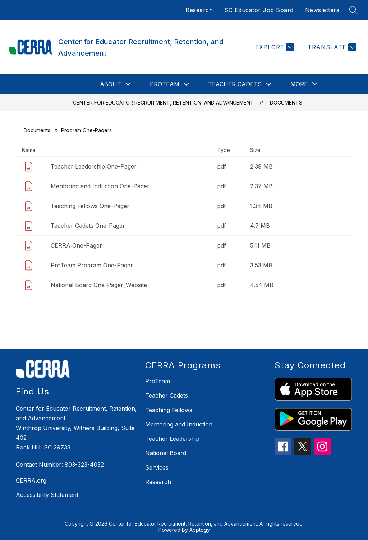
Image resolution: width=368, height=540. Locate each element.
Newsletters (322, 10)
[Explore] (273, 47)
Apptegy (199, 530)
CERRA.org (31, 480)
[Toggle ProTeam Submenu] (186, 84)
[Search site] (353, 10)
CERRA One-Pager (76, 245)
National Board (165, 453)
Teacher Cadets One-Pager (88, 225)
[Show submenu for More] (299, 84)
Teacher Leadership (172, 438)
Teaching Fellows (168, 410)
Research (199, 10)
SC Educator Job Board (259, 10)
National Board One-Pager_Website (99, 285)
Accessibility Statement (47, 494)
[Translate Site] (331, 47)
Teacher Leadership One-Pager (94, 166)
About (110, 84)
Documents (286, 103)
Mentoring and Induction (178, 424)
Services (157, 467)
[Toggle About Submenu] (128, 84)
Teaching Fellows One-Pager (90, 205)
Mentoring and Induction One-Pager (100, 186)
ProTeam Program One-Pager (92, 265)
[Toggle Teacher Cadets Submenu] (268, 84)
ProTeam (164, 84)
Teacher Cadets (235, 84)
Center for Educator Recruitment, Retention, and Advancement (163, 103)
